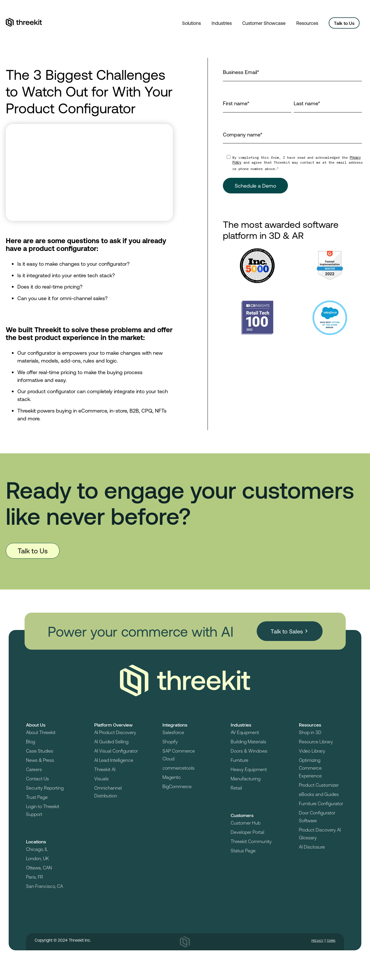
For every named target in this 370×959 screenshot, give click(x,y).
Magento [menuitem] (171, 777)
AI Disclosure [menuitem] (312, 846)
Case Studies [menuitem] (39, 750)
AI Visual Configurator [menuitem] (116, 750)
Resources (307, 23)
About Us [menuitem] (35, 724)
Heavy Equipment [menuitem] (249, 769)
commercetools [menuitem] (178, 767)
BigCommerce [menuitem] (177, 786)
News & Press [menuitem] (40, 760)
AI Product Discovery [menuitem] (115, 732)
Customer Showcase (264, 23)
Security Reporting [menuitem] (45, 787)
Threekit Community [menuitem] (251, 841)
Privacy (317, 941)
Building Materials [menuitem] (248, 741)
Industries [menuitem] (241, 724)
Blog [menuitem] (30, 741)
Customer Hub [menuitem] (245, 822)
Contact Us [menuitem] (37, 778)
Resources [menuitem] (310, 724)
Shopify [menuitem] (170, 741)
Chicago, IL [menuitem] (37, 849)
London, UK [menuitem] (37, 858)
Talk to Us (344, 23)
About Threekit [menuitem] (41, 732)
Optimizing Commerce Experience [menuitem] (310, 767)
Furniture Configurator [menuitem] (321, 803)
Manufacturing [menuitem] (245, 778)
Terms (331, 941)
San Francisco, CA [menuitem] (44, 886)
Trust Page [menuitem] (37, 797)
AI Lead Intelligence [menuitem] (113, 760)
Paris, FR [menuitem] (34, 876)
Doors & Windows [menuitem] (249, 750)
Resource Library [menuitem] (316, 741)
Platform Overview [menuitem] (113, 724)
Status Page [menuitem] (243, 850)
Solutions (191, 23)
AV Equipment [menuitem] (245, 732)
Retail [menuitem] (236, 787)
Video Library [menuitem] (312, 750)
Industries (222, 23)
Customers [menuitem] (242, 815)
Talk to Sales (287, 631)
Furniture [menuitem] (239, 760)
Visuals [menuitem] (101, 778)
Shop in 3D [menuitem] (310, 732)
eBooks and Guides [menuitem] (319, 794)
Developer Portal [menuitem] (247, 832)
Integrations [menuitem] (174, 724)
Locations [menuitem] (36, 841)
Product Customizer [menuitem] (319, 785)
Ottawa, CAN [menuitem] (39, 867)
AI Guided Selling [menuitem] (111, 741)
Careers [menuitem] (34, 769)
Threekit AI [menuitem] (104, 769)
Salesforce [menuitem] (173, 732)
